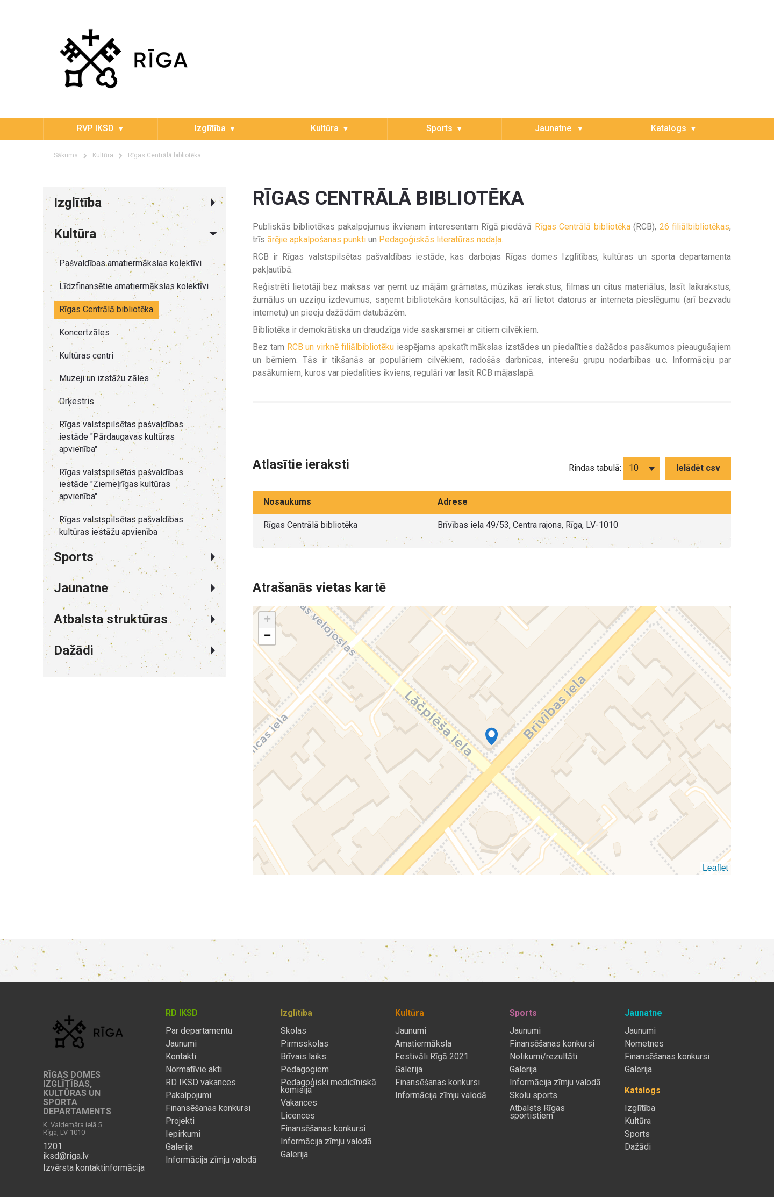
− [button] (267, 636)
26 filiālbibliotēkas (694, 226)
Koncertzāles (84, 332)
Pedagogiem (305, 1069)
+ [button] (267, 620)
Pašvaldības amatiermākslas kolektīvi (130, 263)
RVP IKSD (95, 128)
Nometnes (644, 1044)
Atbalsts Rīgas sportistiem (537, 1112)
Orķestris (76, 401)
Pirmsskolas (304, 1044)
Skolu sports (533, 1095)
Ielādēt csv (698, 468)
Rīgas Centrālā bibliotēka (164, 155)
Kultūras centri (86, 355)
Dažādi (638, 1147)
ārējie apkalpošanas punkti (316, 239)
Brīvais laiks (303, 1056)
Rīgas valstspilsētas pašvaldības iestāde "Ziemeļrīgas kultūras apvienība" (121, 484)
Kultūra (325, 128)
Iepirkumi (183, 1134)
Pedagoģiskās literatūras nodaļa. (441, 239)
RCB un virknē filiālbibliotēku (340, 347)
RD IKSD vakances (201, 1082)
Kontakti (181, 1056)
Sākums (66, 155)
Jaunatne (554, 128)
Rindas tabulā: (595, 468)
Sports (439, 128)
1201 (52, 1146)
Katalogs (668, 128)
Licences (298, 1116)
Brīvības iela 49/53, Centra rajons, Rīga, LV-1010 (528, 525)
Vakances (299, 1103)
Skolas (293, 1031)
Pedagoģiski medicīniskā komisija (328, 1086)
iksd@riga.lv (66, 1156)
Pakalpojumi (188, 1095)
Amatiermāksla (423, 1044)
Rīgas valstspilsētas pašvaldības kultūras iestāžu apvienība (121, 525)
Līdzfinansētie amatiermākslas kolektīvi (134, 286)
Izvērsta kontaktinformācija (94, 1168)
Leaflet (715, 867)
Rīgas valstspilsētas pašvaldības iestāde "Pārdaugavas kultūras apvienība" (121, 436)
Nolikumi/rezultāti (543, 1056)
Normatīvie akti (194, 1069)
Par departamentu (199, 1031)
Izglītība (210, 128)
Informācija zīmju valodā (211, 1160)
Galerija (179, 1147)
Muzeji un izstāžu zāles (104, 378)
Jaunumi (181, 1044)
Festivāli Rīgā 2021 (432, 1056)
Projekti (180, 1121)
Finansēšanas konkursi (208, 1108)
